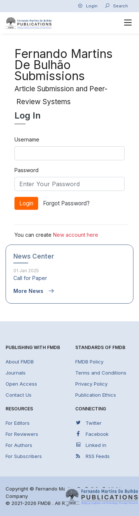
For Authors (19, 445)
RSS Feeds (92, 456)
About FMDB (20, 362)
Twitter (88, 423)
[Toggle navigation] (128, 22)
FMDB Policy (89, 362)
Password (26, 170)
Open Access (21, 384)
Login (87, 5)
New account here (75, 235)
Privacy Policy (91, 384)
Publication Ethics (95, 395)
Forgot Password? (66, 203)
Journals (16, 373)
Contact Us (19, 395)
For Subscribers (24, 456)
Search (116, 5)
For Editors (18, 423)
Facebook (92, 434)
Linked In (90, 445)
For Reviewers (22, 434)
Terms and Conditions (100, 373)
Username (26, 139)
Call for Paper (30, 278)
